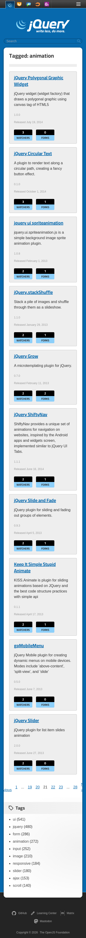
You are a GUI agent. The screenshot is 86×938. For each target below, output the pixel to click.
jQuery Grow (26, 356)
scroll (17, 885)
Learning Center (44, 913)
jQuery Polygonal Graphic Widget (38, 80)
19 (30, 787)
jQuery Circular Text (33, 153)
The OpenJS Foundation (55, 932)
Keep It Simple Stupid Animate (35, 567)
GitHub (19, 913)
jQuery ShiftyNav (30, 414)
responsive (22, 863)
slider (17, 871)
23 (61, 787)
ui (14, 819)
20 (38, 787)
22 (53, 787)
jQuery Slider (26, 720)
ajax (16, 878)
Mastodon (43, 921)
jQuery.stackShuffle (33, 292)
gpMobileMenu (29, 645)
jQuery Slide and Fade (35, 500)
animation (21, 841)
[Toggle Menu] (78, 4)
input (17, 849)
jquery (18, 827)
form (16, 834)
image (18, 856)
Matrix (67, 913)
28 (75, 787)
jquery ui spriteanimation (38, 223)
